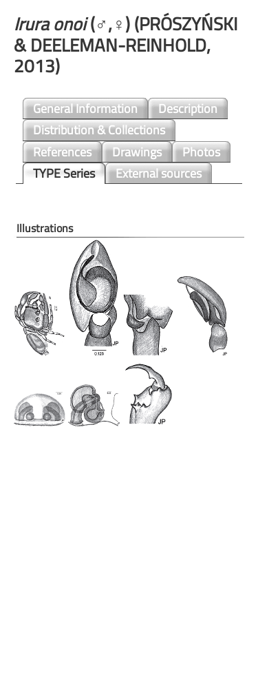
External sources (159, 173)
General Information (85, 108)
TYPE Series (64, 173)
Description (187, 108)
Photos (201, 152)
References (62, 152)
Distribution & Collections (99, 130)
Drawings (137, 152)
